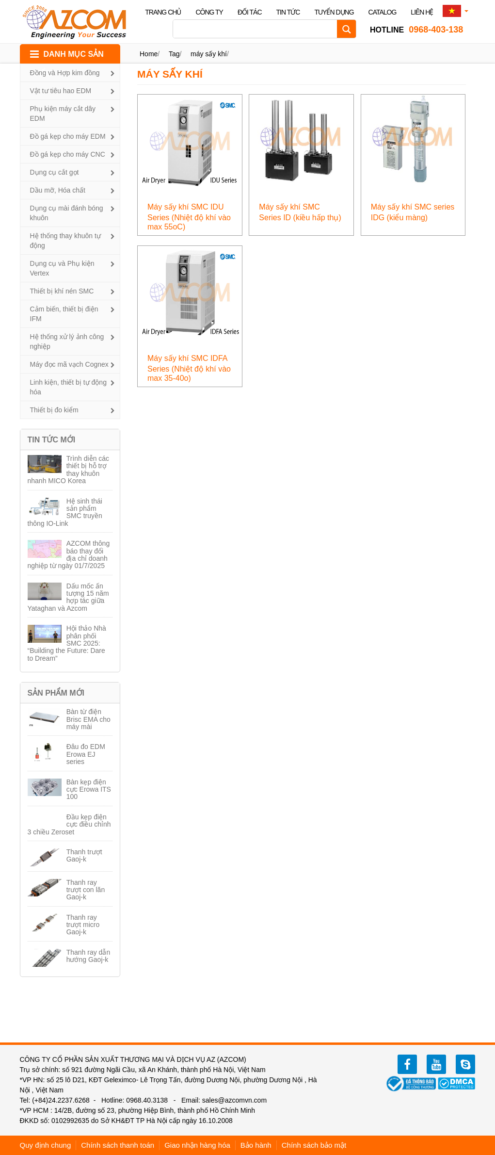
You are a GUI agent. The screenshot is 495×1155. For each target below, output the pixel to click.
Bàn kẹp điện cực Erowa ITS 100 (88, 789)
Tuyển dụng (333, 12)
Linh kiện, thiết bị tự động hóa (68, 387)
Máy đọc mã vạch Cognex (69, 364)
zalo (465, 1064)
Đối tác (250, 12)
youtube (436, 1064)
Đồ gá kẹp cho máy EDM (68, 136)
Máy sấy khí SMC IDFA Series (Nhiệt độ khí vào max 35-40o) (189, 368)
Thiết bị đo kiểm (54, 410)
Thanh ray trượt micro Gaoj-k (83, 924)
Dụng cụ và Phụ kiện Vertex (62, 268)
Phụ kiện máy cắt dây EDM (63, 113)
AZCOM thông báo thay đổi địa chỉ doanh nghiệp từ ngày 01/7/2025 (69, 554)
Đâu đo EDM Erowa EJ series (85, 754)
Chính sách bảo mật (314, 1145)
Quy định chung (45, 1145)
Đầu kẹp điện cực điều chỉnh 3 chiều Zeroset (69, 824)
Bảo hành (255, 1145)
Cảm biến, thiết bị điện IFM (64, 314)
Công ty (209, 12)
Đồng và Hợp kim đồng (65, 73)
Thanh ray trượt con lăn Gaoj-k (85, 889)
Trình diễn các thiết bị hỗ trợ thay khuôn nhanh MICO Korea (69, 470)
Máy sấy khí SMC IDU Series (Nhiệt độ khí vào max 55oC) (189, 217)
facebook (407, 1064)
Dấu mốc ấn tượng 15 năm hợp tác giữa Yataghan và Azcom (68, 597)
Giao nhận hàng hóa (197, 1145)
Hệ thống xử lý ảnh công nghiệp (67, 341)
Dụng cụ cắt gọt (54, 172)
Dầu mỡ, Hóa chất (57, 190)
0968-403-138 (416, 29)
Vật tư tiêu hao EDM (61, 91)
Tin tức (288, 12)
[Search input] (257, 29)
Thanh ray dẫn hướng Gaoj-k (88, 955)
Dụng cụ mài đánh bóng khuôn (66, 213)
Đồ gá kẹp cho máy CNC (67, 154)
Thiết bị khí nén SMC (62, 291)
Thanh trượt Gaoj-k (84, 855)
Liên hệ (422, 12)
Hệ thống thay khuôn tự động (65, 240)
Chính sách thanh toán (117, 1145)
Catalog (382, 12)
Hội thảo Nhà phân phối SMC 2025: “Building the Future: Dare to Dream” (67, 643)
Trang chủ (163, 12)
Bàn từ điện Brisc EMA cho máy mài (88, 719)
